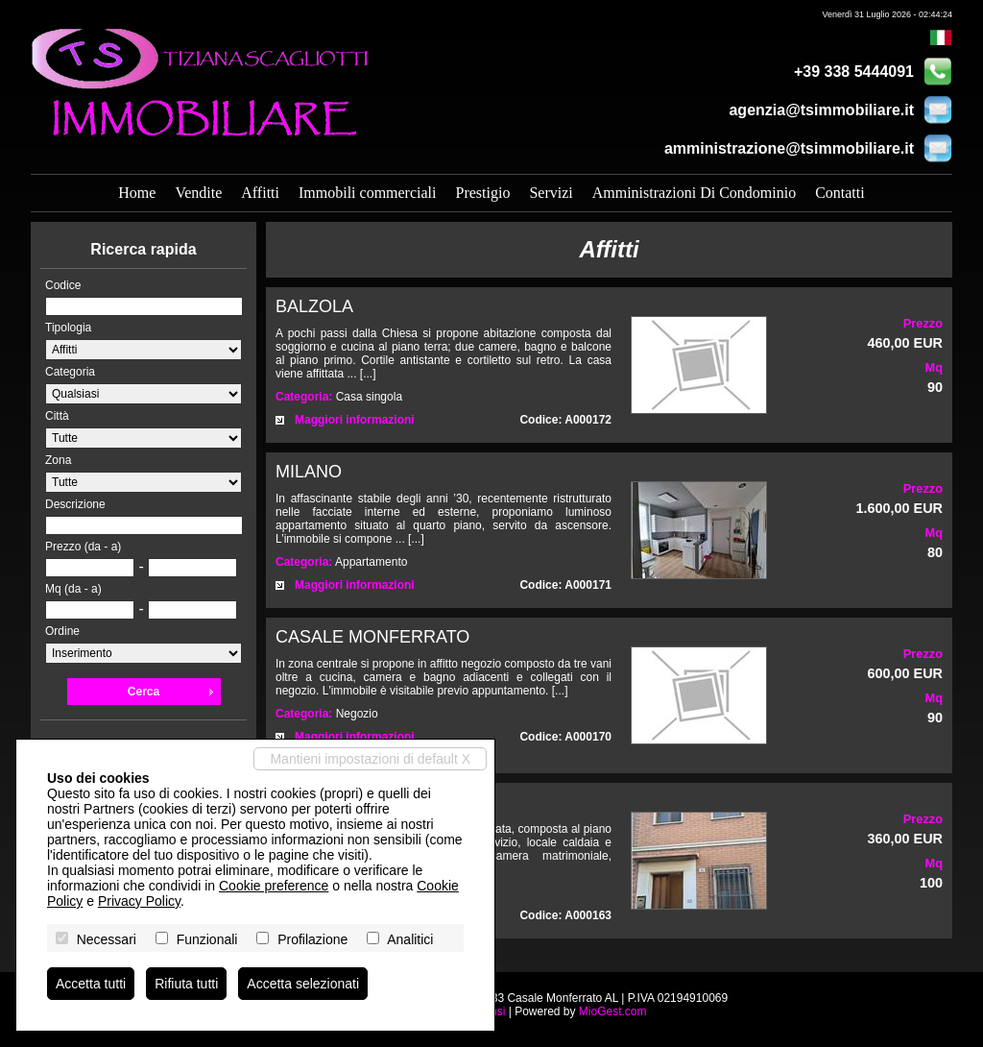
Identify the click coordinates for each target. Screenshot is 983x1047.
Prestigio (482, 192)
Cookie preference (273, 885)
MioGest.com (613, 1011)
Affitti (260, 192)
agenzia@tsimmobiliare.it (821, 110)
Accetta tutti (91, 983)
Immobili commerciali (368, 192)
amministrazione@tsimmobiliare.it (789, 148)
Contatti (840, 192)
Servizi (550, 192)
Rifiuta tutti (186, 983)
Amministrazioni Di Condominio (694, 192)
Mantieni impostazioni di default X (370, 759)
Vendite (198, 192)
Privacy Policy (139, 901)
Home (137, 192)
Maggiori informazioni (355, 419)
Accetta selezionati (303, 983)
